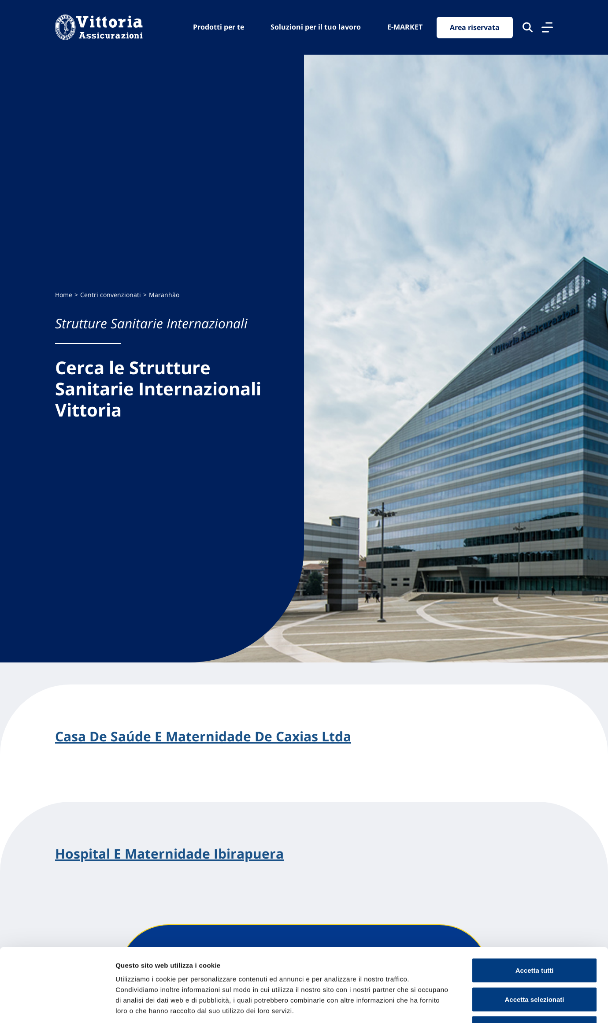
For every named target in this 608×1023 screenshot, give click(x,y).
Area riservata (475, 27)
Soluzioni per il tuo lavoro (316, 27)
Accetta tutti (534, 907)
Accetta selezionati (534, 936)
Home (63, 294)
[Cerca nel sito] (528, 27)
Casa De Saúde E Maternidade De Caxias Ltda (203, 736)
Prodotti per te (218, 27)
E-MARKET (405, 27)
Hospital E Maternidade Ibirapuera (169, 854)
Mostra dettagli (463, 1005)
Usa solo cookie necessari (534, 965)
